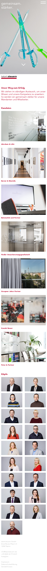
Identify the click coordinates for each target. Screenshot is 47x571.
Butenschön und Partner (10, 218)
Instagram (4, 556)
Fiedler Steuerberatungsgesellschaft (15, 255)
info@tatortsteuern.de (9, 552)
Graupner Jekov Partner (11, 291)
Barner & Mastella (8, 181)
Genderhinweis (6, 567)
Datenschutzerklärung (9, 564)
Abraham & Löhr (8, 144)
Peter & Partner (7, 365)
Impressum (5, 562)
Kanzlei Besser (7, 328)
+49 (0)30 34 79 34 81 (9, 554)
